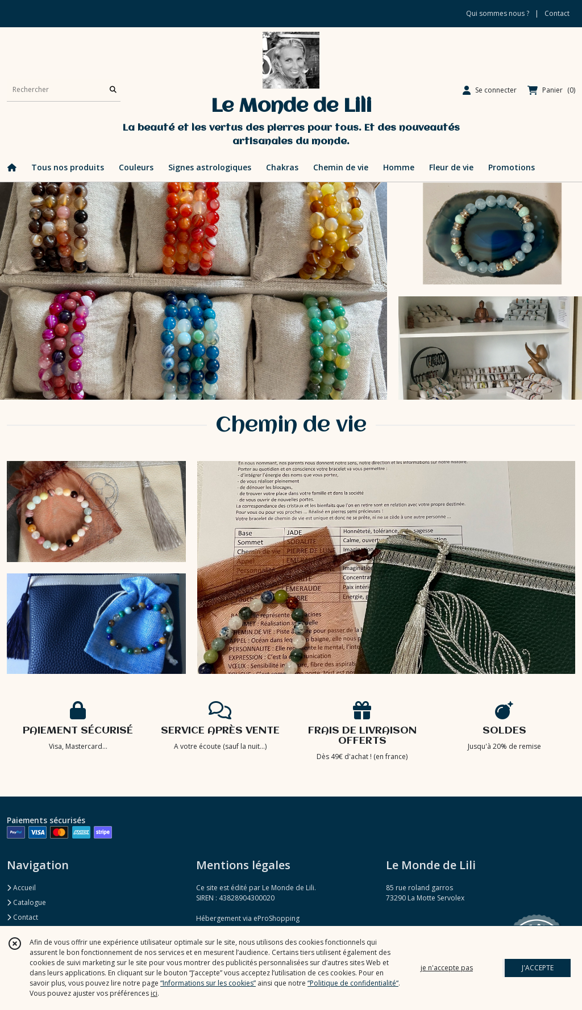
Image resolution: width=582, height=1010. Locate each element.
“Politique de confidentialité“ (352, 983)
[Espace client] (490, 90)
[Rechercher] (113, 90)
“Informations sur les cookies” (208, 983)
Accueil (21, 887)
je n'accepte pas (447, 968)
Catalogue (26, 902)
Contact (556, 13)
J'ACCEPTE (538, 968)
